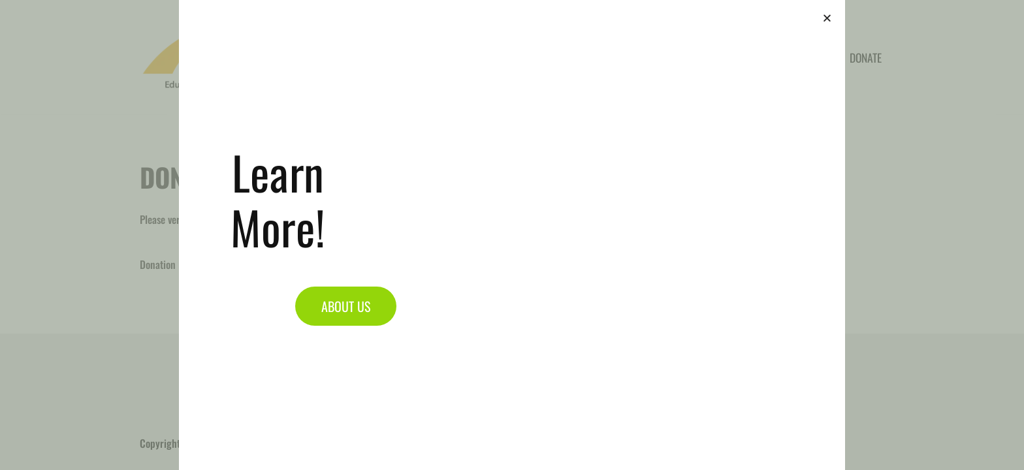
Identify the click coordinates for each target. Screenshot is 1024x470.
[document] (512, 235)
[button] (827, 18)
